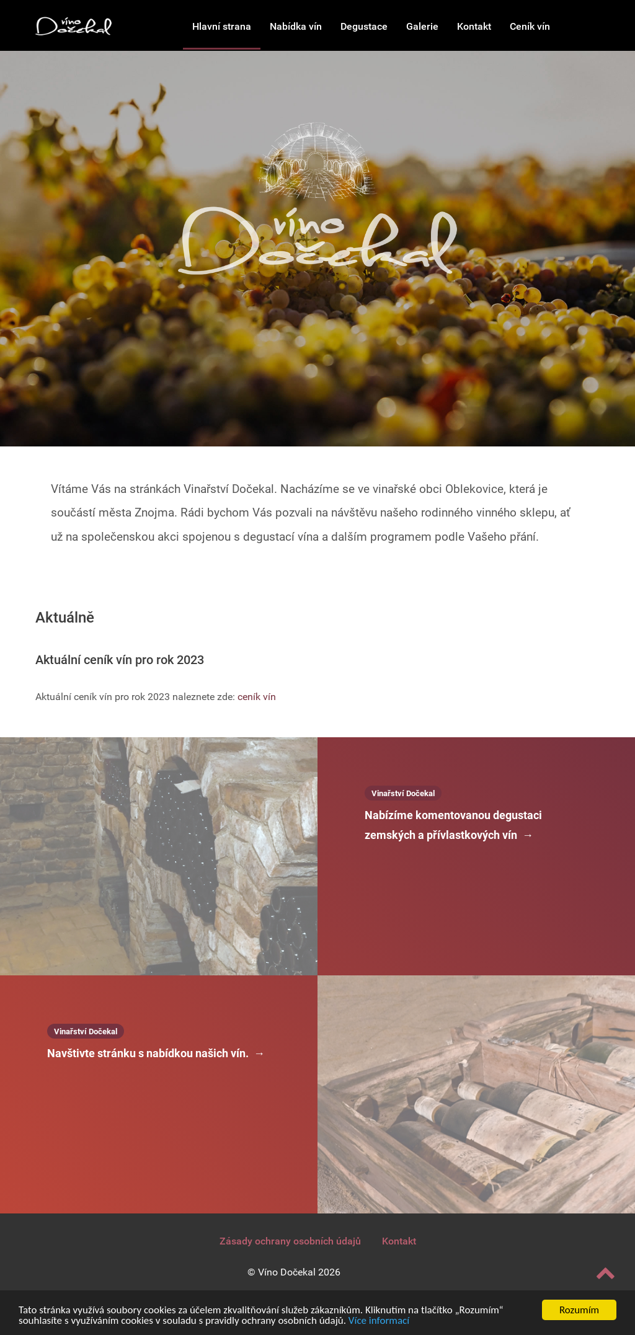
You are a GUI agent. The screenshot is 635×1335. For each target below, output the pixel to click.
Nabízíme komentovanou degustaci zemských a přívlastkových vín (453, 827)
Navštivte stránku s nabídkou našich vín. (156, 1053)
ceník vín (257, 697)
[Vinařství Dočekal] (73, 25)
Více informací (379, 1322)
